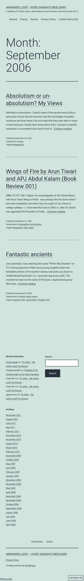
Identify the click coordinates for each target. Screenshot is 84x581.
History (22, 296)
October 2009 (12, 460)
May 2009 (10, 464)
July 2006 (10, 516)
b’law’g (23, 19)
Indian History (32, 296)
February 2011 (13, 431)
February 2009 (13, 472)
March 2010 (11, 447)
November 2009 (13, 456)
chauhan (16, 300)
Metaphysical (18, 145)
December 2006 (13, 496)
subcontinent (31, 300)
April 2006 (11, 524)
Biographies (24, 224)
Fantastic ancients (29, 254)
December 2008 (13, 480)
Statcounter (6, 579)
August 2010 (12, 443)
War (48, 300)
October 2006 (12, 504)
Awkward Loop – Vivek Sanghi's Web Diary (36, 554)
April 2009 (11, 468)
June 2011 (11, 423)
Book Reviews (36, 224)
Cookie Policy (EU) (68, 19)
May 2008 (10, 488)
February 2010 (13, 451)
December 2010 (13, 435)
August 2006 (12, 512)
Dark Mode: (75, 577)
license (34, 19)
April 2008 (11, 492)
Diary (21, 141)
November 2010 (13, 439)
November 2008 (13, 484)
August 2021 (12, 419)
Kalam (31, 228)
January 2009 (12, 476)
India (25, 228)
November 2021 (13, 415)
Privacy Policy (48, 19)
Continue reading (63, 128)
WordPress (30, 565)
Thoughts (42, 300)
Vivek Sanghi (12, 362)
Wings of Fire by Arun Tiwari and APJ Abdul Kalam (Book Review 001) (41, 179)
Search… (49, 356)
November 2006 (13, 500)
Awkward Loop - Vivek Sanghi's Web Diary (36, 7)
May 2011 (10, 427)
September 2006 (14, 508)
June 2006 (11, 520)
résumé (13, 19)
